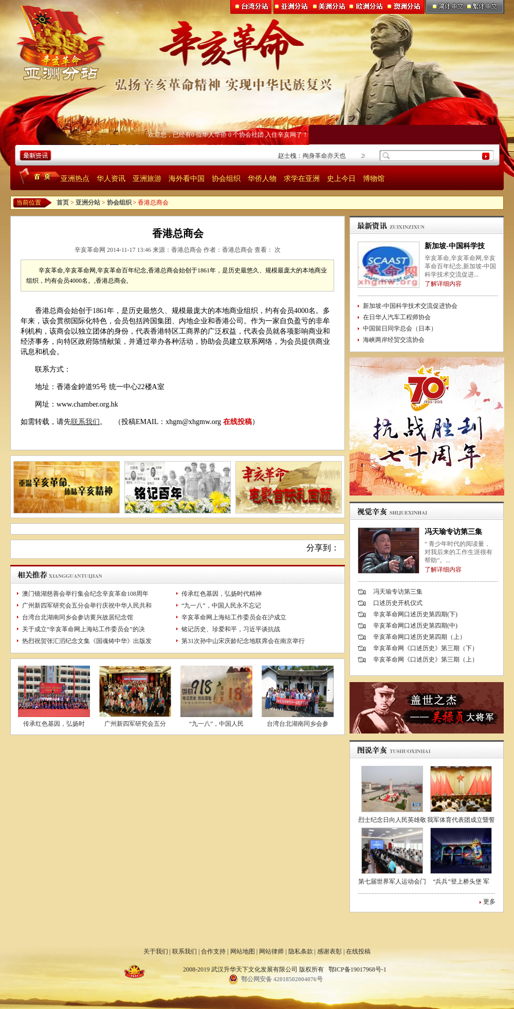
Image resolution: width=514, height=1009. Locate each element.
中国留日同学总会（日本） (400, 328)
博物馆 (373, 178)
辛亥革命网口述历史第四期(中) (415, 625)
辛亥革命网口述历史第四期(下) (415, 614)
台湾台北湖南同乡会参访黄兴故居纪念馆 (77, 617)
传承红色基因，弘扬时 (54, 723)
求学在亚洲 (302, 178)
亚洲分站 (88, 202)
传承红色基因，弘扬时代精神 (221, 593)
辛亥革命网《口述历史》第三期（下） (425, 648)
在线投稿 (237, 422)
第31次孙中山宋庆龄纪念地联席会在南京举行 (243, 641)
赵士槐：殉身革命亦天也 (314, 155)
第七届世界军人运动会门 (392, 881)
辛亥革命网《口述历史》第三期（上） (425, 659)
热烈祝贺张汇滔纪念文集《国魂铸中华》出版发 (87, 641)
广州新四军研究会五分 (135, 723)
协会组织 (226, 178)
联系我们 (85, 422)
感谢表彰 (329, 951)
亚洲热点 (75, 178)
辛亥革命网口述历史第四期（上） (419, 636)
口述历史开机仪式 (398, 603)
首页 (63, 202)
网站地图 (242, 951)
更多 (489, 901)
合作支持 (213, 951)
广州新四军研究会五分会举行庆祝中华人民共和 (87, 605)
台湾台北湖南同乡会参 (297, 723)
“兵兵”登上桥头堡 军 (461, 881)
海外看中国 (187, 178)
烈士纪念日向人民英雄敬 (392, 819)
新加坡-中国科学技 (455, 246)
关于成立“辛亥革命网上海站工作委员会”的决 (83, 629)
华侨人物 (262, 178)
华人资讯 (111, 178)
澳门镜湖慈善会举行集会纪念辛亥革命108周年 (85, 593)
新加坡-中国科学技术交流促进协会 (410, 305)
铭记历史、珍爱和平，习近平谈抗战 (230, 629)
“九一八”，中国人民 (216, 723)
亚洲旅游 (147, 178)
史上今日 (341, 178)
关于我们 (155, 951)
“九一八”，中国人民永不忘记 (221, 605)
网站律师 (271, 951)
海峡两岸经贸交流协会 (394, 339)
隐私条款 (300, 951)
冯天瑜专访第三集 (453, 532)
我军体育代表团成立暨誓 (461, 819)
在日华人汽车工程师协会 (397, 317)
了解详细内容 (443, 283)
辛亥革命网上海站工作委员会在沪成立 (233, 617)
